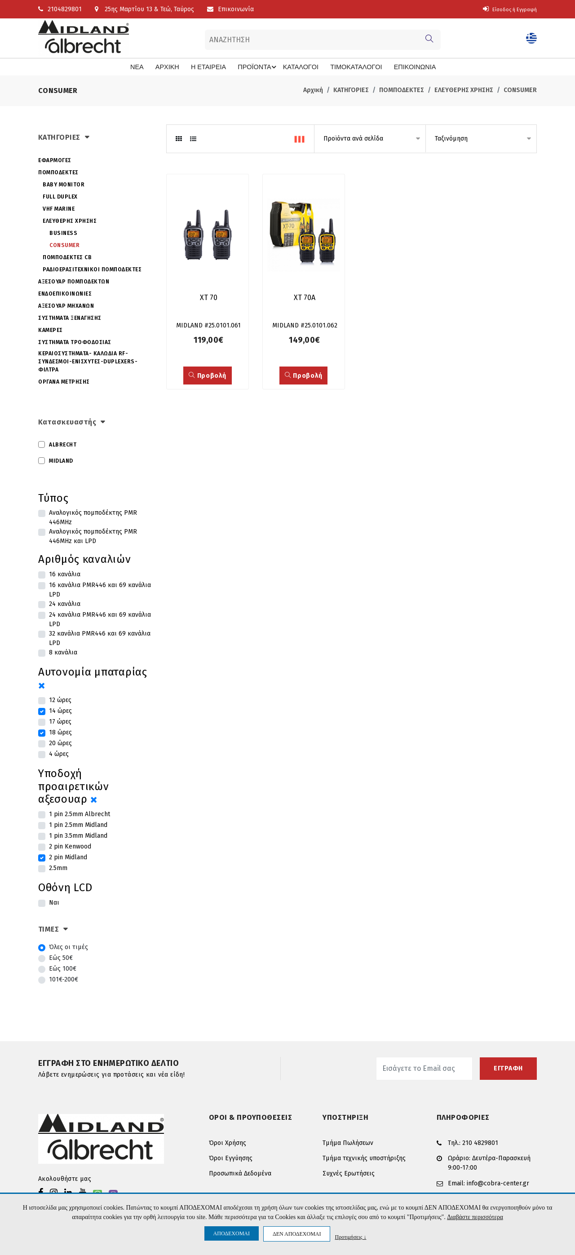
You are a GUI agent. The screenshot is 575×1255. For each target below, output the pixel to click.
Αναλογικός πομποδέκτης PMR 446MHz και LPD (93, 535)
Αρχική (313, 89)
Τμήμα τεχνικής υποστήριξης (364, 1158)
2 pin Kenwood (70, 846)
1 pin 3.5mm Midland (78, 835)
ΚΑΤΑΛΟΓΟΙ (297, 67)
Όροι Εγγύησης (230, 1158)
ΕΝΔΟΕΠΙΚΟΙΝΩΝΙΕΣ (65, 293)
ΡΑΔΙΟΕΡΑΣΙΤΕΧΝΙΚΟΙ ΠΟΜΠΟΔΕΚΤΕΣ (92, 268)
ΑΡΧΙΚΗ (175, 67)
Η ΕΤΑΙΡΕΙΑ (213, 67)
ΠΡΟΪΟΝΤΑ (259, 67)
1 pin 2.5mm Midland (78, 824)
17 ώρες (60, 721)
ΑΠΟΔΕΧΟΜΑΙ (231, 1233)
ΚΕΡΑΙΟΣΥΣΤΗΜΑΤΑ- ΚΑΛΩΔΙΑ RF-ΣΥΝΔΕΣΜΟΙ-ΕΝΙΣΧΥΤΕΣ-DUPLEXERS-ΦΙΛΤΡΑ (87, 360)
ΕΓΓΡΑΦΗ (508, 1068)
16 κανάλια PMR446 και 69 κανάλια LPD (100, 589)
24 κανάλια (64, 603)
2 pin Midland (68, 857)
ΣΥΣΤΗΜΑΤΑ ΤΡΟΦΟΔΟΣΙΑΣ (74, 341)
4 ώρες (59, 753)
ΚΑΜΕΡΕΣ (50, 329)
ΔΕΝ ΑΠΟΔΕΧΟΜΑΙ (297, 1234)
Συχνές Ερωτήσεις (349, 1173)
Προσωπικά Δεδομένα (240, 1173)
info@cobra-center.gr (498, 1180)
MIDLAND (61, 460)
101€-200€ (63, 979)
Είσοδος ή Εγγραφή (504, 9)
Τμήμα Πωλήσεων (348, 1142)
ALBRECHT (62, 444)
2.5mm (58, 867)
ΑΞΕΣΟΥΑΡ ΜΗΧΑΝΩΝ (66, 305)
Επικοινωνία (230, 9)
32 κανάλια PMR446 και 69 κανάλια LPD (99, 637)
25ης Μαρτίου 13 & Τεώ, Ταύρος (144, 9)
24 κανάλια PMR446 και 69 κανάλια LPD (100, 619)
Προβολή (207, 377)
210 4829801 (480, 1142)
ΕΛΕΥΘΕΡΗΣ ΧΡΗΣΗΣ (463, 89)
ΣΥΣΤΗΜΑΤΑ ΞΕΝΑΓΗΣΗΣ (70, 317)
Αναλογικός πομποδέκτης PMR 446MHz (93, 517)
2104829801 (60, 9)
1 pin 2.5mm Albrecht (79, 814)
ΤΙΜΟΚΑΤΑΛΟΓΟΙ (347, 67)
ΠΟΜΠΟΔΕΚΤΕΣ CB (67, 256)
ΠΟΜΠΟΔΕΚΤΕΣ (401, 89)
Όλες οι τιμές (68, 946)
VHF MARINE (59, 208)
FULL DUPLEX (60, 196)
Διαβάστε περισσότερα (475, 1217)
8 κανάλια (63, 652)
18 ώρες (60, 732)
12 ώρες (60, 699)
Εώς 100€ (62, 968)
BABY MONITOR (63, 184)
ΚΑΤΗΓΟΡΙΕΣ (351, 89)
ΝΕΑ (148, 67)
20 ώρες (60, 743)
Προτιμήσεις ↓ (350, 1237)
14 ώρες (60, 710)
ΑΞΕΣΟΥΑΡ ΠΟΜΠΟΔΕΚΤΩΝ (73, 281)
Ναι (54, 902)
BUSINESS (63, 232)
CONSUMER (520, 89)
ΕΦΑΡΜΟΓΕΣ (54, 159)
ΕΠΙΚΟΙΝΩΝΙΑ (401, 67)
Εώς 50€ (61, 957)
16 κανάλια (64, 574)
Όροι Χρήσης (227, 1142)
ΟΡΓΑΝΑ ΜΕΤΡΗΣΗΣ (64, 381)
